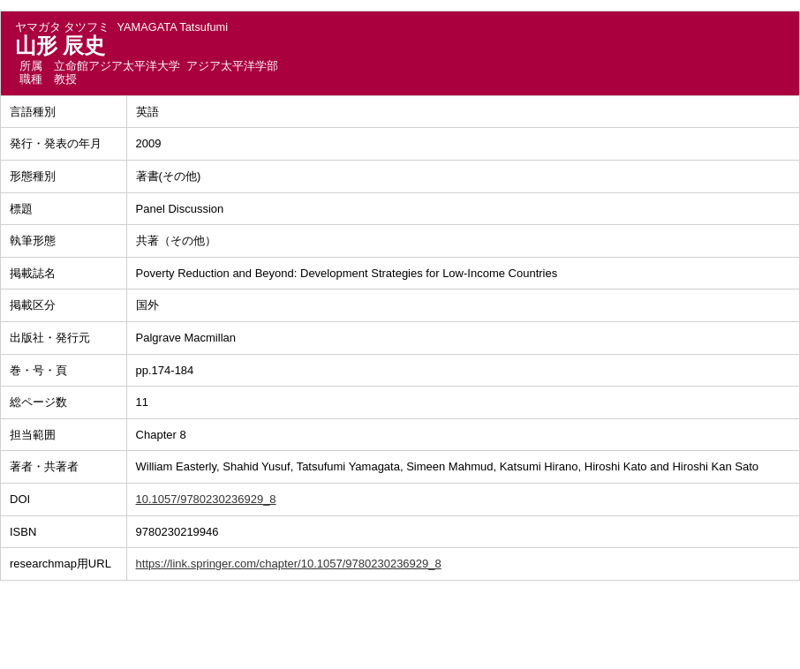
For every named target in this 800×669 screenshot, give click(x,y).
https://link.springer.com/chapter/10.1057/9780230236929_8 (289, 563)
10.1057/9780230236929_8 (206, 499)
